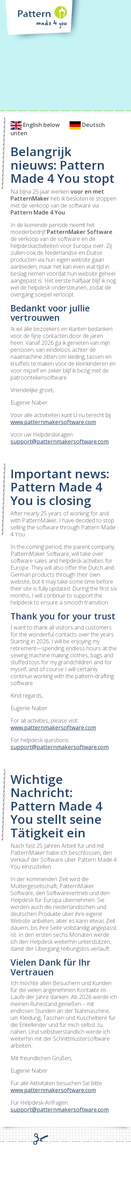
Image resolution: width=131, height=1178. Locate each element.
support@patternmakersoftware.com (59, 441)
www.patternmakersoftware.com (53, 422)
